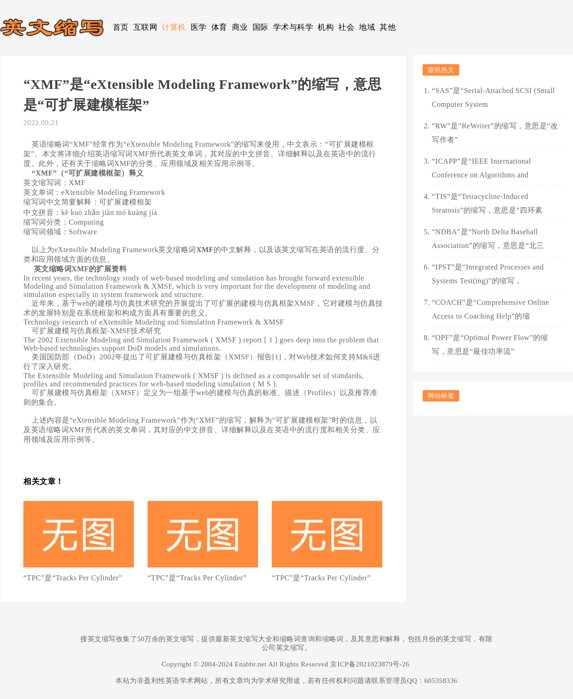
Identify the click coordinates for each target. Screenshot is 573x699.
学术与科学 (293, 27)
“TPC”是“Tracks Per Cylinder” (72, 578)
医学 (199, 27)
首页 (121, 27)
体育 (219, 27)
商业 (240, 27)
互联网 (145, 27)
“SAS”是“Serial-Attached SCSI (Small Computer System (493, 97)
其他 (388, 27)
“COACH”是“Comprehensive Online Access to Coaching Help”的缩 (490, 309)
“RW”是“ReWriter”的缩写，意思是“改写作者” (495, 132)
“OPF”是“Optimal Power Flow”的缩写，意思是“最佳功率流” (490, 344)
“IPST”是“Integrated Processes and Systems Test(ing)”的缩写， (488, 274)
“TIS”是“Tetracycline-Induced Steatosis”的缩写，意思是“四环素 (487, 203)
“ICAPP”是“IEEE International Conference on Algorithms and (481, 168)
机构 (326, 27)
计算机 (174, 27)
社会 (346, 27)
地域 (367, 27)
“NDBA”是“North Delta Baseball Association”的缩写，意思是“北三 (488, 238)
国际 (261, 27)
